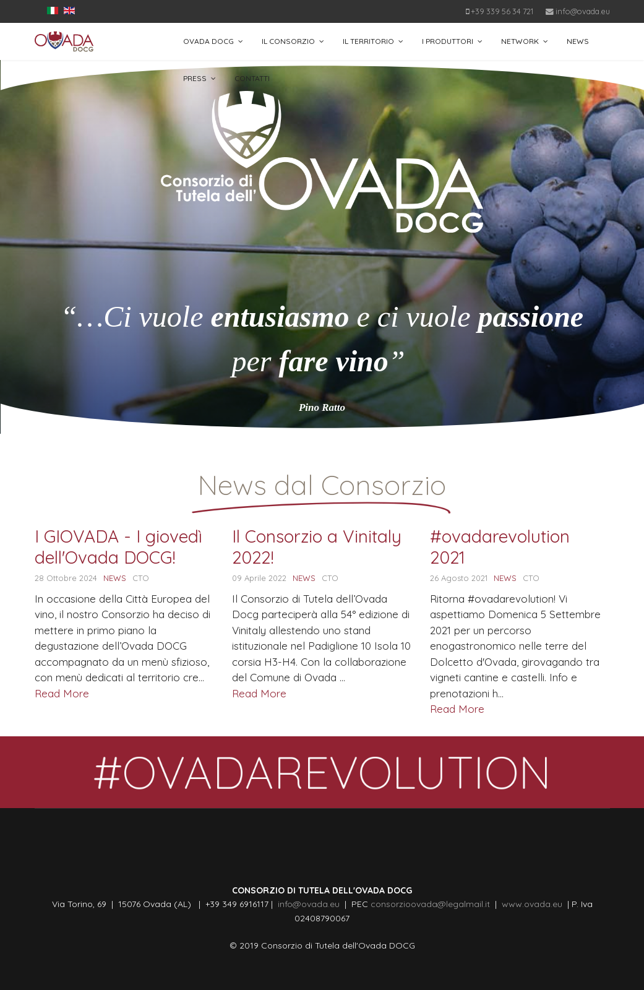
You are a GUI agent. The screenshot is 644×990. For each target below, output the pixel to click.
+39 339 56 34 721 (502, 11)
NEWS (578, 41)
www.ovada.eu (534, 904)
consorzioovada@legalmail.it (429, 904)
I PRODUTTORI (447, 41)
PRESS (195, 78)
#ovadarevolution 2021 (500, 546)
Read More (62, 693)
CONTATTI (252, 78)
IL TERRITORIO (368, 41)
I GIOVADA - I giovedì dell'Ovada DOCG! (118, 546)
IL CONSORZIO (288, 41)
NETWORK (520, 41)
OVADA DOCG (208, 41)
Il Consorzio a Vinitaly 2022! (316, 546)
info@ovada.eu (583, 11)
